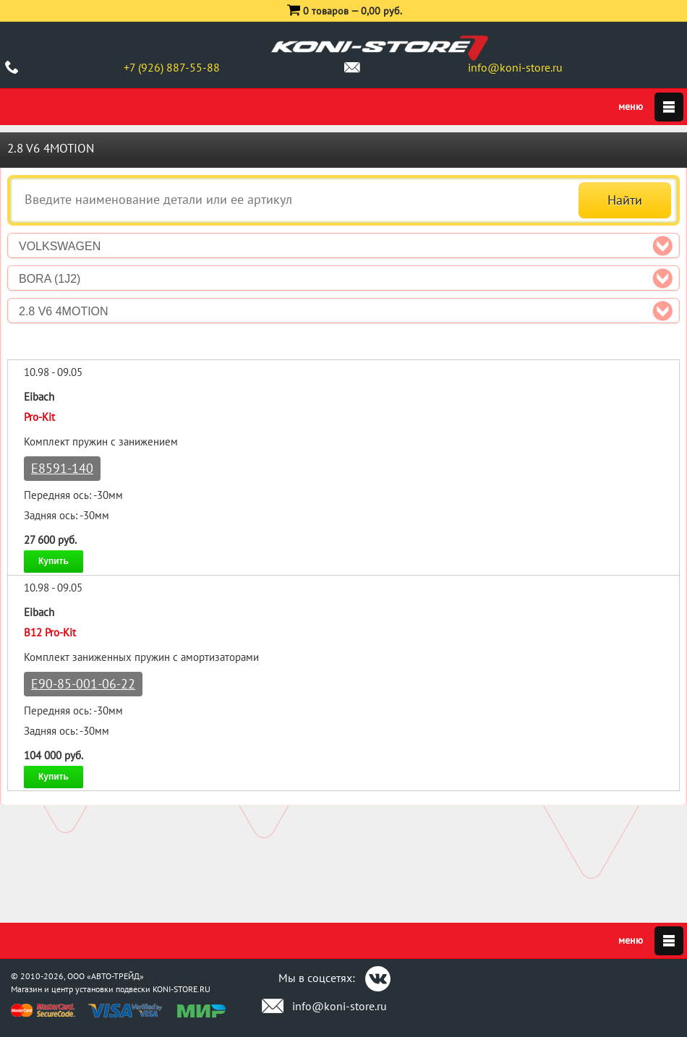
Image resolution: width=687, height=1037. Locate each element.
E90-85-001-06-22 (83, 683)
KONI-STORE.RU (181, 988)
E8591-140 (62, 468)
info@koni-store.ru (515, 67)
